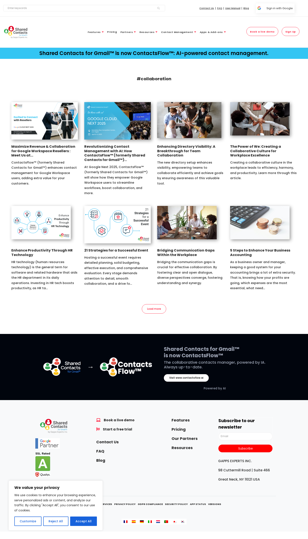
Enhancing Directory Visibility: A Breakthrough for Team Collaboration (186, 151)
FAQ (100, 452)
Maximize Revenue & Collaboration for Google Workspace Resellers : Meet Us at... (43, 151)
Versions (214, 505)
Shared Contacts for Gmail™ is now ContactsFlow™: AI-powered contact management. (153, 53)
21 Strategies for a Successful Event (116, 250)
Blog (100, 461)
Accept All (84, 521)
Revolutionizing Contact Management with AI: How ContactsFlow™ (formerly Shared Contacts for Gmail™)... (114, 153)
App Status (198, 505)
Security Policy (176, 505)
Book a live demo (119, 420)
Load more (154, 309)
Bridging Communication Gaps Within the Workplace (186, 252)
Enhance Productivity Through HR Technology (42, 252)
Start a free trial (117, 430)
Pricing (179, 430)
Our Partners (185, 439)
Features (181, 421)
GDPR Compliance (150, 505)
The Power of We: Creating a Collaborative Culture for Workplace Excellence (255, 151)
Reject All (56, 521)
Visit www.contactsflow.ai (186, 379)
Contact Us (107, 442)
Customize (28, 521)
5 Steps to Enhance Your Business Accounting (260, 252)
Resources (182, 448)
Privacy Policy (125, 505)
